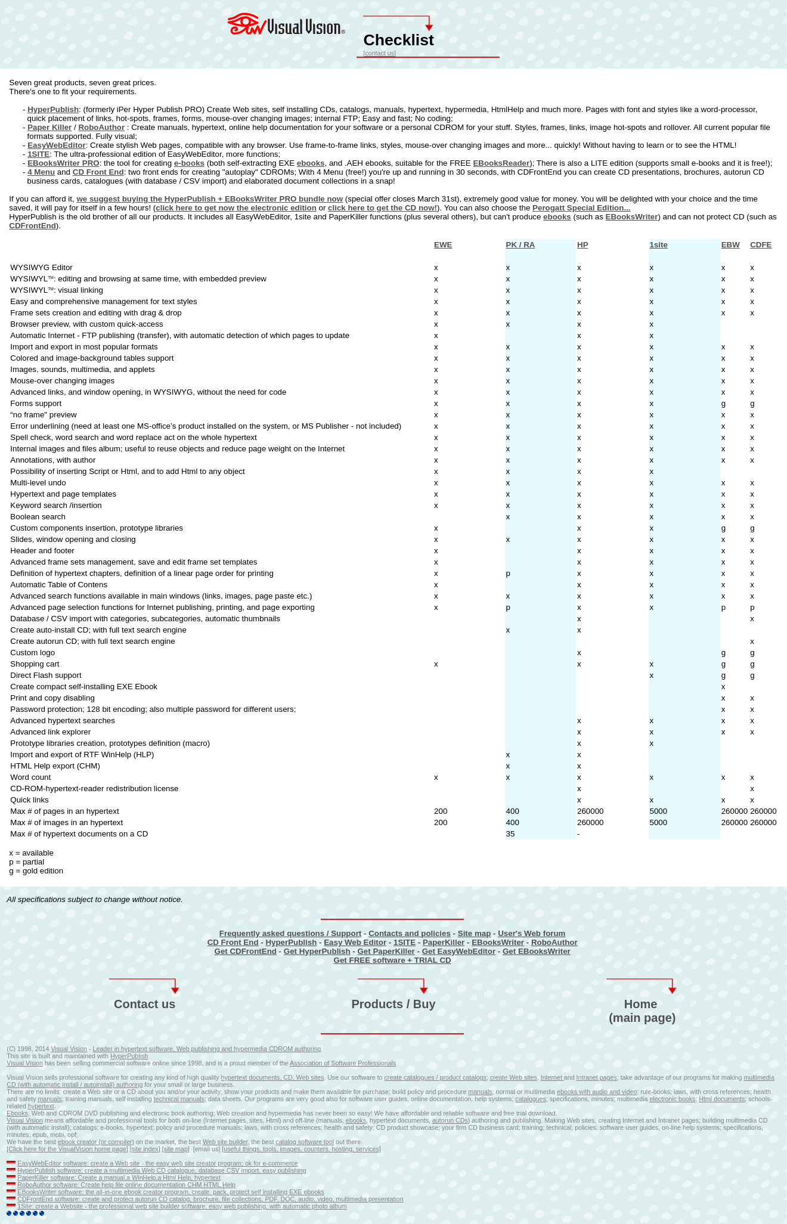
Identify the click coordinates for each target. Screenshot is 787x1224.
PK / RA (520, 244)
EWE (443, 244)
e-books (189, 163)
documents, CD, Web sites (286, 1077)
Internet (552, 1077)
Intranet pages (597, 1077)
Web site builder (225, 1141)
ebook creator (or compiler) (96, 1141)
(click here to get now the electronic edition (235, 207)
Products (377, 1004)
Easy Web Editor (355, 942)
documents (729, 1098)
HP (582, 244)
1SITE (38, 154)
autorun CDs (450, 1120)
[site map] (176, 1148)
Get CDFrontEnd (246, 951)
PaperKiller (443, 942)
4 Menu (41, 172)
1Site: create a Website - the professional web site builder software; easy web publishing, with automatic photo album (181, 1206)
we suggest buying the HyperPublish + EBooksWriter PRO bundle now (209, 198)
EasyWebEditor (56, 145)
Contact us (144, 1004)
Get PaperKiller (385, 951)
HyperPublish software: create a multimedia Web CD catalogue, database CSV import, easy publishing (161, 1170)
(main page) (642, 1017)
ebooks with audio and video (597, 1091)
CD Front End (98, 172)
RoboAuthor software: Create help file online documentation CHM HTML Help (126, 1184)
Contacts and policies (409, 933)
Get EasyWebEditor (458, 951)
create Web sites (513, 1077)
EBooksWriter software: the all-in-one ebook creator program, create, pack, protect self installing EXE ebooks (170, 1191)
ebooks (311, 163)
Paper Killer (49, 127)
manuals (480, 1091)
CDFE (760, 244)
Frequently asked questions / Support (290, 933)
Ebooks (17, 1113)
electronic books (672, 1098)
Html (706, 1098)
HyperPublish (53, 109)
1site (659, 244)
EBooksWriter (632, 216)
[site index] (145, 1148)
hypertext (235, 1077)
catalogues (530, 1098)
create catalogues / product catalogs (436, 1077)
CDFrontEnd (32, 225)
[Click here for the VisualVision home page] (67, 1148)
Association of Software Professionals (343, 1063)
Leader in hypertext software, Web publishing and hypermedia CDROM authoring (207, 1048)
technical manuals (179, 1098)
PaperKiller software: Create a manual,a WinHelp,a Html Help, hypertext (119, 1177)
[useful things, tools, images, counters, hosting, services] (301, 1148)
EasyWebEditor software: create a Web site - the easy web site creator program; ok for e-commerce (157, 1163)
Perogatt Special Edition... (581, 207)
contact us (379, 53)
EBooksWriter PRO (63, 163)
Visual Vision (69, 1048)
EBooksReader (501, 163)
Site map (474, 933)
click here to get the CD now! (382, 207)
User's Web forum (531, 933)
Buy (424, 1004)
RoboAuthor (101, 127)
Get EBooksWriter (537, 951)
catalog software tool (304, 1141)
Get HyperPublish (317, 951)
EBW (730, 244)
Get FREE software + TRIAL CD (392, 960)
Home (641, 1004)
